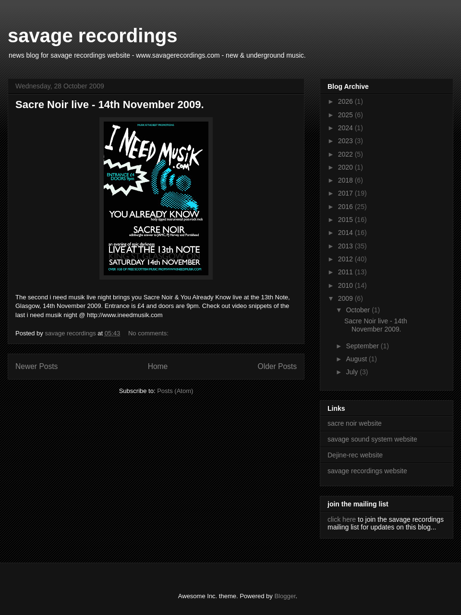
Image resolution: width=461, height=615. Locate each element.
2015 (346, 219)
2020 (346, 167)
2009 (346, 298)
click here (342, 519)
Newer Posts (36, 366)
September (363, 346)
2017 (346, 193)
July (353, 372)
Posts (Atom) (175, 390)
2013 (346, 246)
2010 (346, 285)
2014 (346, 232)
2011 (346, 272)
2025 (346, 115)
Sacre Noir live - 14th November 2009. (109, 104)
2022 (346, 154)
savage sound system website (372, 439)
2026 (346, 101)
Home (158, 366)
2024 (346, 128)
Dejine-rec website (355, 455)
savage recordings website (367, 471)
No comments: (149, 333)
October (359, 310)
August (357, 359)
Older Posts (277, 366)
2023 (346, 141)
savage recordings (93, 35)
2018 (346, 180)
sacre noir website (355, 423)
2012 (346, 259)
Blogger (284, 596)
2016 (346, 206)
